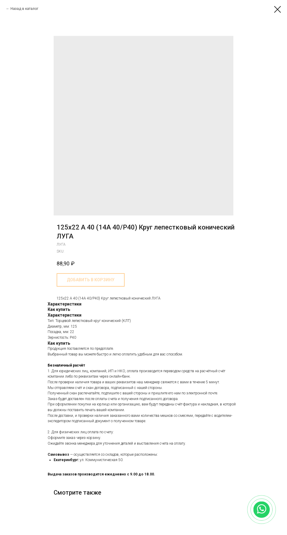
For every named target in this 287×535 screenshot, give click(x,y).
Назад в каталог (24, 9)
